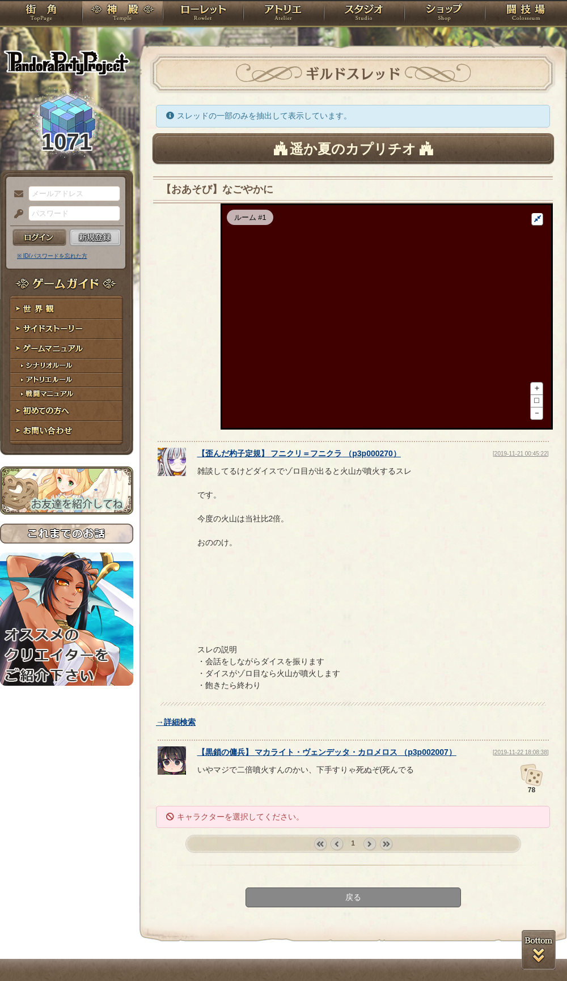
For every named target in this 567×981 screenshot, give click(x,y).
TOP (41, 14)
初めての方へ (66, 411)
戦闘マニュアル (66, 394)
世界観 (66, 309)
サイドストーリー (66, 329)
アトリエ (283, 14)
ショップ (444, 14)
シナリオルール (66, 366)
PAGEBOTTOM (539, 950)
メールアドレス (16, 194)
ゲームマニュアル (66, 349)
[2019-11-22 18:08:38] (520, 798)
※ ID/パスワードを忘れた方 (52, 256)
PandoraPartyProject (66, 62)
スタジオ (364, 14)
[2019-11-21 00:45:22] (520, 499)
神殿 (122, 14)
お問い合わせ (66, 431)
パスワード (16, 214)
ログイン (39, 237)
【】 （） (299, 499)
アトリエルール (66, 380)
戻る (353, 943)
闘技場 (526, 14)
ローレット (203, 14)
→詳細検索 (176, 767)
